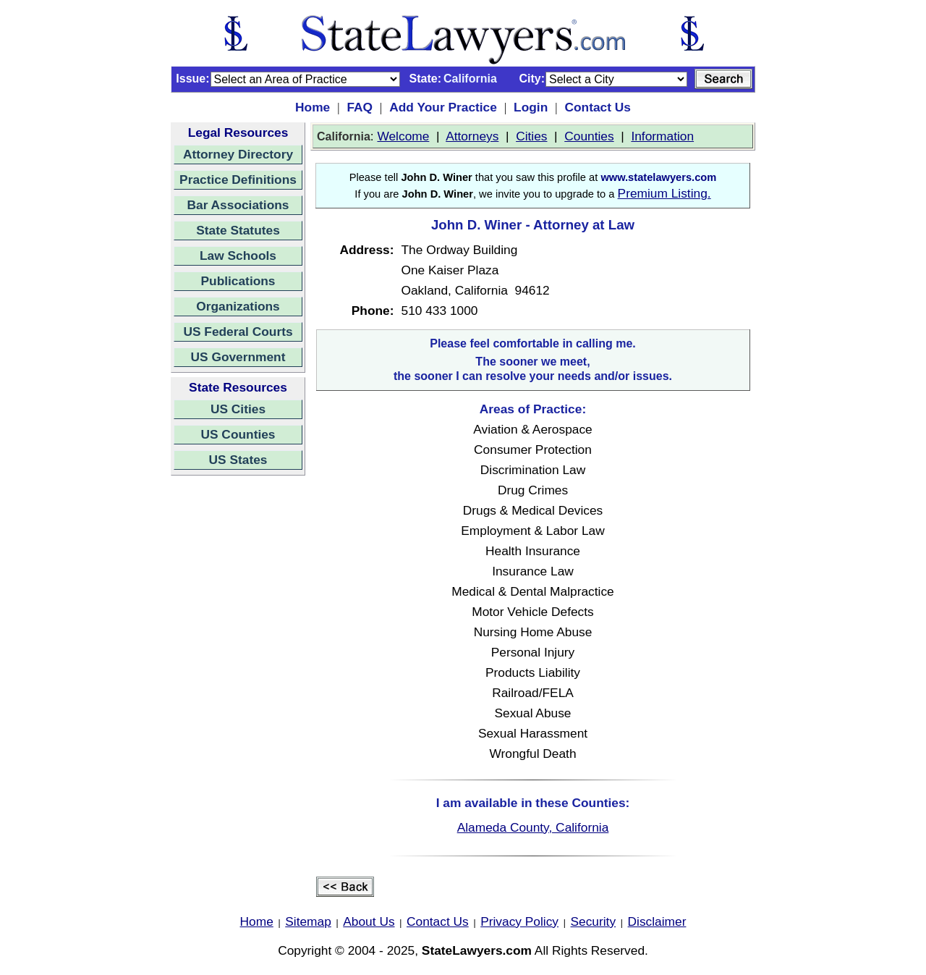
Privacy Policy (519, 921)
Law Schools (238, 255)
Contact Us (597, 107)
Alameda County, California (533, 827)
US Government (238, 357)
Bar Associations (238, 205)
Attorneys (472, 136)
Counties (588, 136)
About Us (368, 921)
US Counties (237, 434)
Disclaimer (657, 921)
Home (312, 107)
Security (593, 921)
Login (531, 107)
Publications (237, 281)
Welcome (403, 136)
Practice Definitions (238, 179)
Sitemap (308, 921)
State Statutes (238, 230)
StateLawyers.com (477, 950)
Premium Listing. (664, 193)
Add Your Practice (443, 107)
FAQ (360, 107)
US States (238, 459)
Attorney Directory (238, 154)
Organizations (238, 306)
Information (662, 136)
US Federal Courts (237, 331)
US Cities (238, 409)
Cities (531, 136)
